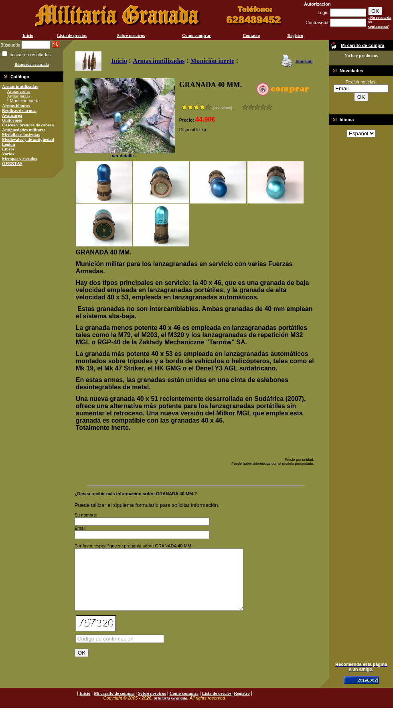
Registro (295, 35)
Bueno (257, 107)
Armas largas (18, 96)
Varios (8, 153)
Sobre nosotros (131, 35)
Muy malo (245, 107)
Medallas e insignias (21, 134)
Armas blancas (16, 105)
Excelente (269, 107)
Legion (8, 144)
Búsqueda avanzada (31, 64)
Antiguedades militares (23, 129)
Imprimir (304, 61)
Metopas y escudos (19, 158)
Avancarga (12, 115)
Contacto (251, 35)
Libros (8, 148)
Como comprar (196, 35)
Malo (251, 107)
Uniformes (12, 120)
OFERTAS (12, 163)
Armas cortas (18, 91)
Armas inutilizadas (20, 86)
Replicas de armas (19, 110)
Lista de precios (72, 35)
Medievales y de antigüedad (28, 139)
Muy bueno (263, 107)
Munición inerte (212, 60)
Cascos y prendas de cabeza (28, 124)
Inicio (27, 35)
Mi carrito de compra (114, 705)
